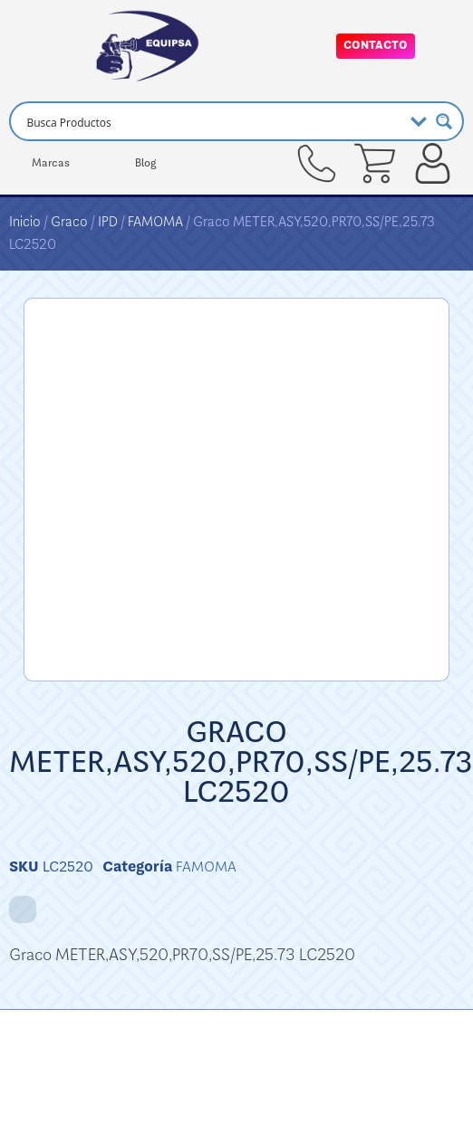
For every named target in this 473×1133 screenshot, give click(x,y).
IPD (108, 222)
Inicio (25, 222)
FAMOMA (155, 222)
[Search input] (211, 121)
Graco (69, 222)
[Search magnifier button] (444, 121)
